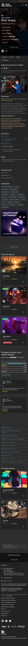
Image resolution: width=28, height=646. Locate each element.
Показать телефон (7, 146)
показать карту (7, 140)
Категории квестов (5, 611)
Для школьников (14, 191)
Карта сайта (4, 615)
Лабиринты (17, 202)
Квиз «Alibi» (6, 455)
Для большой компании (7, 186)
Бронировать (7, 342)
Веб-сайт (5, 136)
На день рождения (13, 197)
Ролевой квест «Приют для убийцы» (12, 462)
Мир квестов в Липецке (14, 555)
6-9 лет (3, 202)
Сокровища (10, 202)
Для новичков (5, 189)
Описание (4, 57)
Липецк (14, 1)
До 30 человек (5, 207)
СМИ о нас (3, 609)
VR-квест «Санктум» (8, 458)
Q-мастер (4, 371)
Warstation (6, 336)
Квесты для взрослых (8, 445)
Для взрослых (5, 194)
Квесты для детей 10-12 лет (9, 449)
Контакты (11, 57)
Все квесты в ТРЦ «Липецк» (10, 435)
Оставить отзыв (14, 246)
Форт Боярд (12, 204)
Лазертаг (6, 306)
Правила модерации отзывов (8, 598)
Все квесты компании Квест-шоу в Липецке (11, 431)
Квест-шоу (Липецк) (10, 23)
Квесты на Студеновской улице (11, 452)
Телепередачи (20, 204)
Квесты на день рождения (9, 442)
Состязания (4, 204)
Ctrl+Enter (9, 595)
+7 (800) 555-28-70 (22, 1)
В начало (14, 559)
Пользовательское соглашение (8, 600)
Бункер (5, 520)
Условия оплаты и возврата (7, 604)
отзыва (3, 70)
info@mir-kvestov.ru (8, 581)
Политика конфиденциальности (8, 602)
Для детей (16, 186)
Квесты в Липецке (7, 427)
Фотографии (5, 60)
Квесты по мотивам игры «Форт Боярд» (13, 439)
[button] (25, 77)
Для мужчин (22, 197)
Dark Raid (6, 276)
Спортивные (20, 194)
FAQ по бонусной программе (7, 606)
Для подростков (5, 191)
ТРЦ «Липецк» (6, 143)
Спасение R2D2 (8, 490)
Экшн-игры (12, 194)
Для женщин (4, 199)
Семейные (4, 197)
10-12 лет (23, 199)
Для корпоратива (14, 189)
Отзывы (18, 57)
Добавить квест (4, 613)
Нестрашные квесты (14, 199)
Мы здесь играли (14, 47)
